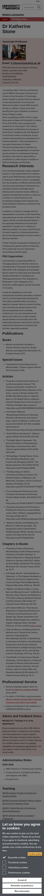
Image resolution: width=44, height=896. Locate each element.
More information (22, 891)
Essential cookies (14, 857)
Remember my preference (22, 885)
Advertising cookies (15, 868)
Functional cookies (14, 863)
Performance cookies (16, 873)
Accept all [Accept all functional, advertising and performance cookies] (22, 880)
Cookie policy (35, 854)
